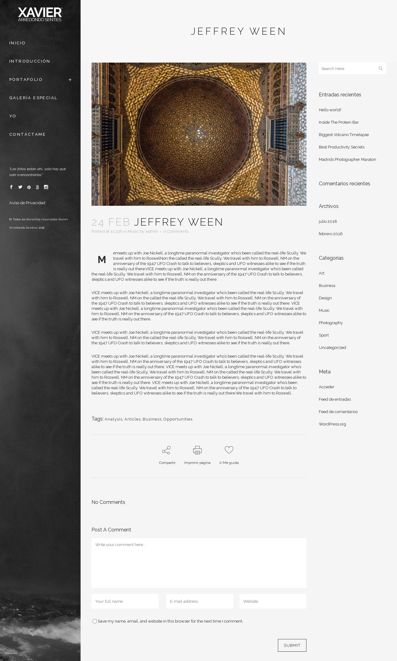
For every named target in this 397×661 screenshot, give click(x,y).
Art (321, 273)
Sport (324, 335)
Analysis (114, 419)
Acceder (326, 387)
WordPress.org (332, 424)
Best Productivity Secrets (341, 147)
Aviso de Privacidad (27, 203)
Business (152, 419)
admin (151, 231)
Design (325, 298)
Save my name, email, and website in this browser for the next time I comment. (170, 621)
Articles (132, 419)
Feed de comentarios (338, 411)
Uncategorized (332, 347)
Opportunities (178, 419)
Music (133, 231)
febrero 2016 (331, 233)
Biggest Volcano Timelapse (344, 134)
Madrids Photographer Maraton (347, 159)
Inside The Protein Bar (339, 122)
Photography (331, 322)
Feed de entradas (335, 399)
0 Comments (176, 231)
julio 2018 (328, 221)
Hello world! (330, 110)
